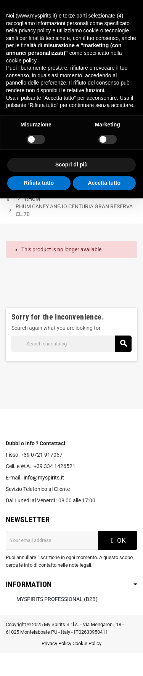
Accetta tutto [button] (104, 183)
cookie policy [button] (21, 61)
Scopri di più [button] (71, 164)
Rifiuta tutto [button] (39, 183)
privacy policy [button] (35, 30)
